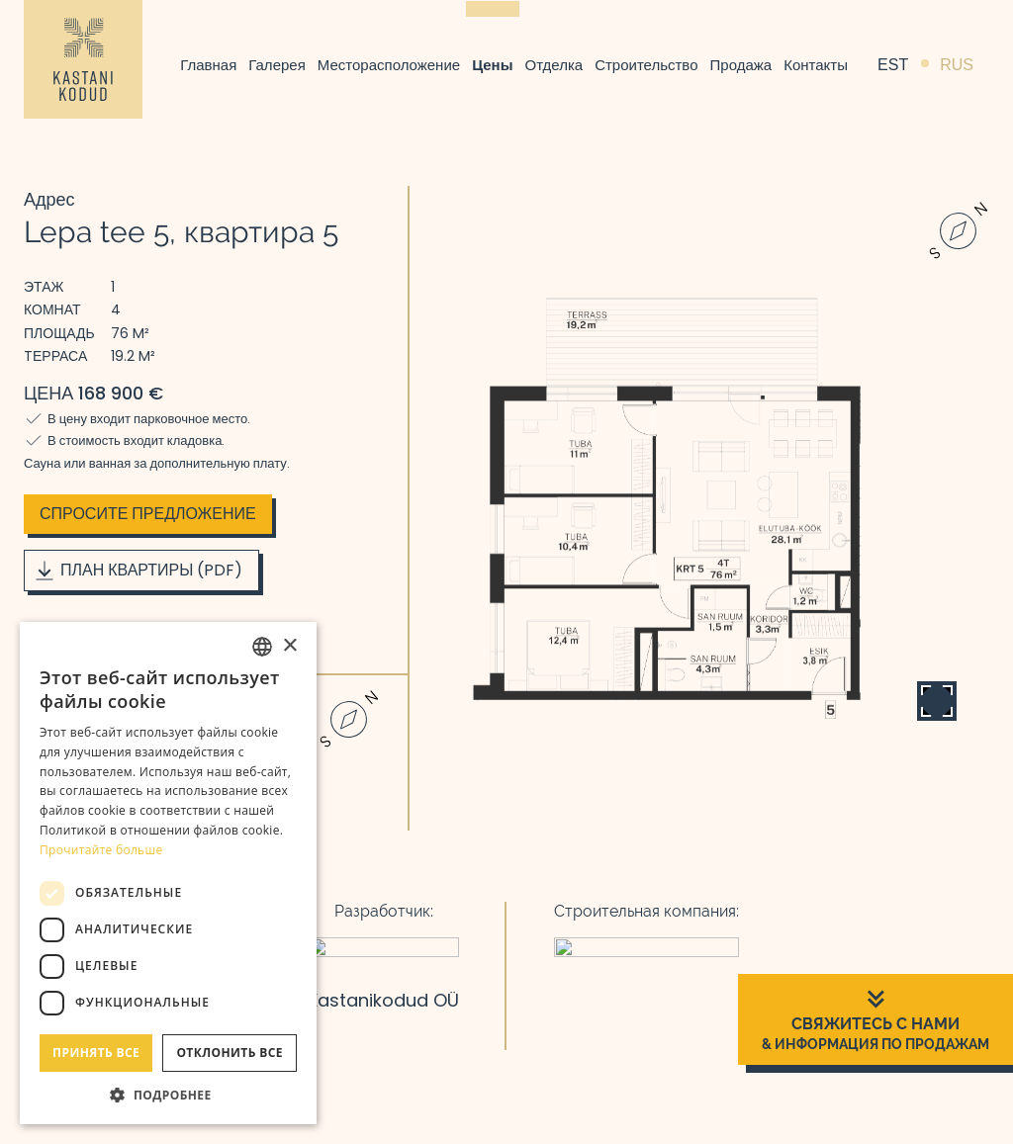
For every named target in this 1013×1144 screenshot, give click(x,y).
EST (892, 64)
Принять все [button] (95, 1052)
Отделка (554, 64)
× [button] (289, 646)
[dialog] (168, 873)
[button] (168, 1094)
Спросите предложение (148, 513)
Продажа (741, 64)
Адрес (49, 199)
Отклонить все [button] (229, 1052)
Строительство (646, 64)
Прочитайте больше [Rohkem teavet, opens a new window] (101, 849)
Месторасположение (389, 64)
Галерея (277, 64)
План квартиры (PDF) (137, 570)
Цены (492, 64)
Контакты (815, 64)
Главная (208, 64)
